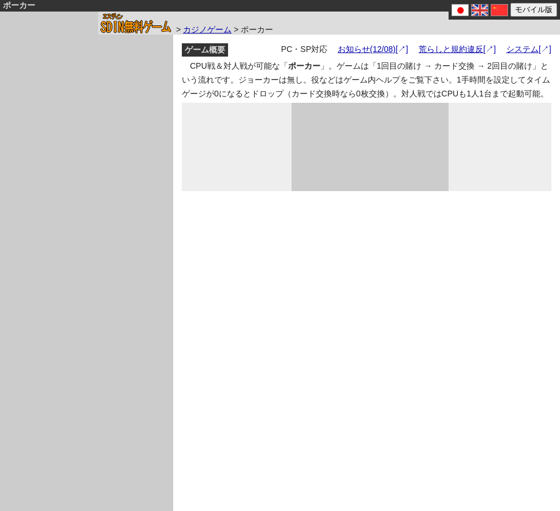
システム (522, 49)
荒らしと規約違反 (451, 49)
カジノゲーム (207, 29)
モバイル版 (533, 9)
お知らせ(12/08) (366, 49)
